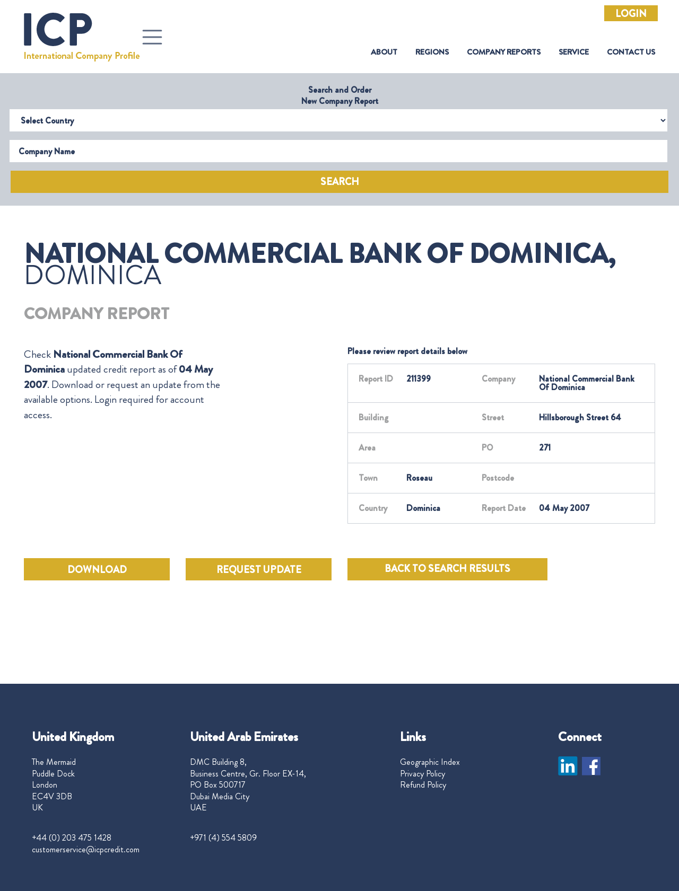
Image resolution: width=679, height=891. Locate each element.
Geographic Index (430, 762)
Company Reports (504, 52)
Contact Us (631, 52)
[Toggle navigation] (152, 37)
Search (339, 182)
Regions (432, 52)
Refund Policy (423, 785)
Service (574, 52)
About (384, 52)
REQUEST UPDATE (258, 570)
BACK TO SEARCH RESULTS (447, 569)
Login (631, 14)
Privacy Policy (422, 774)
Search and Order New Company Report (339, 95)
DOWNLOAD (97, 570)
